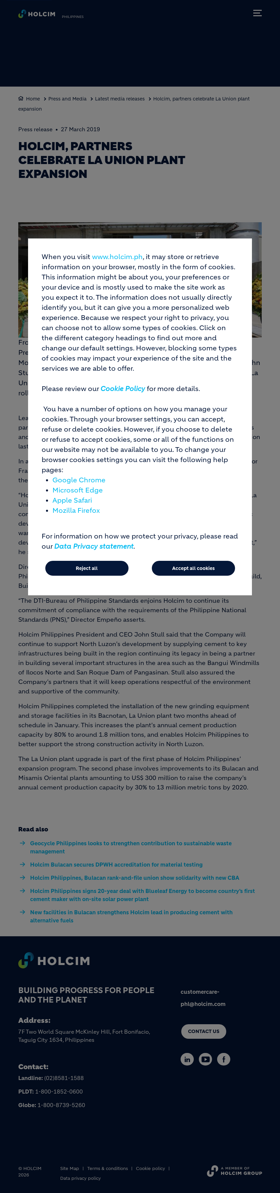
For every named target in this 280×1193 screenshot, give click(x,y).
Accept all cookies (193, 568)
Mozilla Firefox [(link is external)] (76, 510)
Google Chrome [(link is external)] (79, 480)
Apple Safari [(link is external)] (72, 500)
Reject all (87, 568)
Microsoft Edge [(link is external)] (77, 490)
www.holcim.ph (117, 257)
